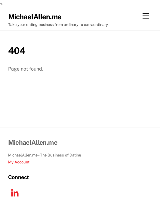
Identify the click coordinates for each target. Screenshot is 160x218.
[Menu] (146, 16)
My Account (18, 162)
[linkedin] (16, 192)
